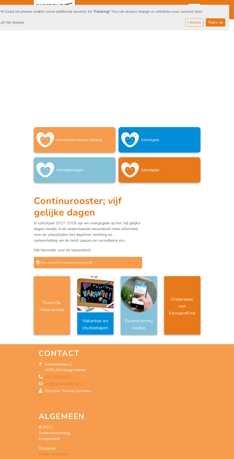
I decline (194, 22)
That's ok (215, 22)
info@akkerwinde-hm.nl (64, 384)
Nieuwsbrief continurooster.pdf (64, 262)
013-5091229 (58, 377)
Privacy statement (54, 454)
